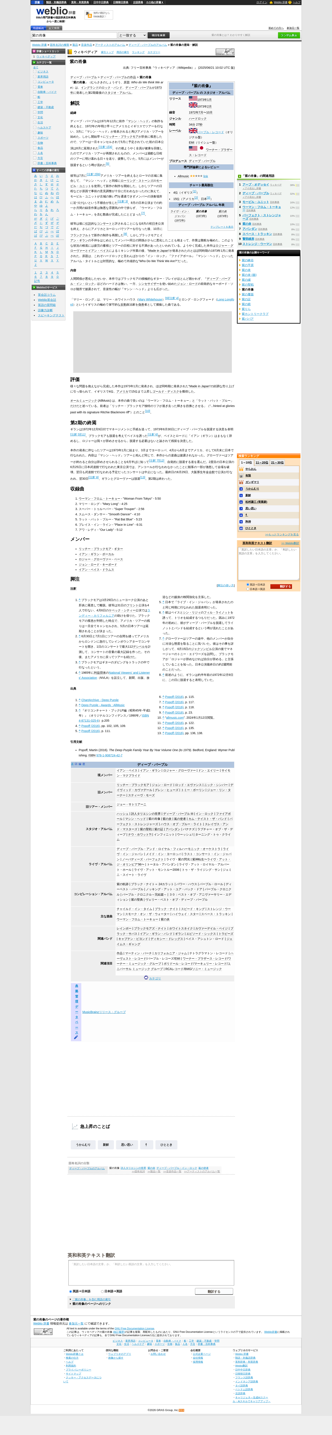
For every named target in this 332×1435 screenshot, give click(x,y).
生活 (40, 122)
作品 (120, 953)
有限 (248, 475)
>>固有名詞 (138, 1171)
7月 (201, 112)
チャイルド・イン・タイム (134, 909)
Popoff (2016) (90, 726)
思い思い (127, 1144)
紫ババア (248, 318)
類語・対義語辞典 (56, 2)
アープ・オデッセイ (255, 184)
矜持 (248, 521)
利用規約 (71, 1365)
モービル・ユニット (255, 202)
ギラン (179, 933)
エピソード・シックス (201, 933)
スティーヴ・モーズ (141, 795)
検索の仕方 (72, 1357)
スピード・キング (193, 909)
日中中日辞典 (101, 2)
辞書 (37, 2)
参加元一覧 (293, 28)
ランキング (138, 52)
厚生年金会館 (206, 472)
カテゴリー (154, 52)
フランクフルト (80, 235)
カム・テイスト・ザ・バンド (207, 818)
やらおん (250, 469)
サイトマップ (73, 1373)
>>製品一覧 (154, 1171)
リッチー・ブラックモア (122, 136)
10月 (209, 112)
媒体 (177, 597)
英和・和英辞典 (80, 2)
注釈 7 (154, 460)
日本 (155, 223)
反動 (123, 304)
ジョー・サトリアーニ (131, 804)
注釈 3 (123, 201)
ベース (118, 559)
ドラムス (108, 569)
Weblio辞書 (270, 1331)
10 (147, 411)
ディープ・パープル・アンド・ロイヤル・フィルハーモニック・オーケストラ (168, 849)
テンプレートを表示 (221, 226)
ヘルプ (296, 2)
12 (161, 460)
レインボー (124, 928)
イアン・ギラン (89, 554)
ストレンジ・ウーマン (257, 244)
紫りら (246, 309)
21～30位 (277, 462)
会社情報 (198, 1357)
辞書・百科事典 (47, 163)
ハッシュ (123, 813)
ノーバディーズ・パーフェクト (143, 859)
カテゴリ (155, 978)
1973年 (202, 99)
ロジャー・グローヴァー (95, 559)
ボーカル (108, 554)
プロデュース (178, 161)
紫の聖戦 (146, 829)
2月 (209, 106)
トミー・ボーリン (193, 790)
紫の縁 (246, 279)
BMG (187, 969)
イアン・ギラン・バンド (156, 933)
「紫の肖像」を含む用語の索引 (91, 1299)
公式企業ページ (202, 1354)
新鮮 (106, 1144)
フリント (132, 605)
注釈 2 (92, 174)
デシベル (139, 646)
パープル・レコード (210, 132)
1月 (209, 99)
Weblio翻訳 (241, 1365)
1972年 (194, 112)
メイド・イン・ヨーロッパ (163, 854)
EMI (191, 142)
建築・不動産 (45, 107)
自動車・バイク (47, 92)
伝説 (88, 223)
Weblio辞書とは (74, 1354)
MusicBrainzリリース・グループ (104, 1012)
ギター (118, 549)
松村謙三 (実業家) (256, 501)
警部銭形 (248, 238)
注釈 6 (153, 434)
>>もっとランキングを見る (282, 534)
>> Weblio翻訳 (290, 543)
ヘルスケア (44, 127)
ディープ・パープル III (178, 813)
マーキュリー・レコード (210, 963)
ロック (106, 87)
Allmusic (183, 176)
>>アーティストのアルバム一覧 (202, 1171)
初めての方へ (276, 28)
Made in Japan (158, 250)
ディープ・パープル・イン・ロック (176, 1168)
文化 (40, 117)
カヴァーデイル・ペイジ (211, 928)
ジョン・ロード (187, 283)
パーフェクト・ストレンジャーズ (261, 217)
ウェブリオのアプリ (119, 1354)
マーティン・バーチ (138, 953)
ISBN (91, 755)
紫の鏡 (246, 304)
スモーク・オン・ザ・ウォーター (147, 914)
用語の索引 (122, 52)
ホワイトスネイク (181, 928)
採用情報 (198, 1361)
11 (83, 434)
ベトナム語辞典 (244, 1389)
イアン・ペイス (98, 250)
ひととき (166, 1144)
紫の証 (158, 829)
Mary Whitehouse (150, 299)
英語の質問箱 (47, 305)
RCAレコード (174, 969)
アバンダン (173, 829)
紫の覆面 (248, 294)
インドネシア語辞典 (246, 1381)
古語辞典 (138, 2)
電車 (40, 86)
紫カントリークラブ (255, 314)
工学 (40, 102)
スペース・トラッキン (216, 914)
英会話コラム (47, 294)
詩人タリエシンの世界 (146, 813)
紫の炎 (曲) (249, 275)
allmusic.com (175, 717)
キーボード (109, 564)
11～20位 (262, 462)
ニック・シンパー (216, 785)
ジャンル (175, 118)
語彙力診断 (45, 310)
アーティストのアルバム (110, 44)
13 (142, 477)
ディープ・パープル (83, 77)
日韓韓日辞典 (120, 2)
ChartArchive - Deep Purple (100, 700)
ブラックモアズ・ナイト (150, 928)
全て (35, 67)
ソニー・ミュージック (207, 969)
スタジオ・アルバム (217, 92)
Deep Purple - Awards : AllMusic (103, 705)
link (205, 176)
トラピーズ (226, 933)
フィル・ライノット (217, 612)
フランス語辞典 (244, 1377)
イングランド (90, 87)
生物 (40, 142)
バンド (117, 87)
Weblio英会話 (47, 300)
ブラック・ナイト (166, 909)
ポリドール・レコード (178, 963)
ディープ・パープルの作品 (118, 77)
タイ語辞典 (241, 1385)
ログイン (261, 2)
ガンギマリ (252, 482)
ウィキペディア (85, 52)
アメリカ (122, 391)
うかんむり (83, 1144)
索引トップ (107, 52)
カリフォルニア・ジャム (170, 953)
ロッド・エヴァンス (188, 785)
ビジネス (42, 71)
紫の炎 (223, 211)
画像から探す (115, 1357)
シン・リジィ (192, 612)
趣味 (40, 132)
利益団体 (100, 672)
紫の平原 (248, 265)
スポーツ (42, 137)
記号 (37, 281)
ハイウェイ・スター (185, 914)
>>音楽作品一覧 (172, 1171)
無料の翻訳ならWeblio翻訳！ (101, 14)
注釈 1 (104, 147)
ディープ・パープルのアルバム (148, 44)
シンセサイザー (148, 283)
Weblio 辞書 (281, 2)
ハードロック (198, 118)
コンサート (104, 223)
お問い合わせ (158, 1354)
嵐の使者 (180, 818)
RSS (181, 1410)
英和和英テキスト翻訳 (91, 1255)
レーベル (175, 130)
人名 (40, 153)
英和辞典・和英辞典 (246, 1361)
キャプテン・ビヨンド (133, 938)
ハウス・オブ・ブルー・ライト (181, 824)
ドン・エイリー (208, 770)
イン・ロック (204, 813)
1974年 (222, 216)
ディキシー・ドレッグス (167, 938)
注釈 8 (94, 477)
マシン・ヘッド (138, 121)
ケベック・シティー (122, 610)
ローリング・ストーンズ (137, 180)
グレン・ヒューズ (166, 790)
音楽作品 (86, 44)
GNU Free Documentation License (134, 1328)
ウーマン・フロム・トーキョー (99, 498)
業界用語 (42, 76)
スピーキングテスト (51, 315)
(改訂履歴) (119, 1331)
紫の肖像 (154, 818)
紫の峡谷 (248, 260)
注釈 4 (174, 298)
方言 (40, 158)
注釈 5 (75, 434)
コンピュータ (45, 81)
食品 (40, 148)
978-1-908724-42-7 (109, 755)
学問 (40, 112)
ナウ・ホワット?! (139, 834)
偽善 (141, 304)
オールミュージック (83, 400)
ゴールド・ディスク (165, 391)
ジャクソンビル (201, 649)
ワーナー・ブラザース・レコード (205, 958)
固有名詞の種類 (59, 44)
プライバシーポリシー (78, 1369)
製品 (75, 44)
